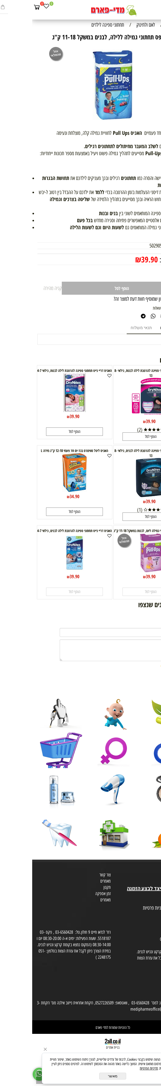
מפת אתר (152, 901)
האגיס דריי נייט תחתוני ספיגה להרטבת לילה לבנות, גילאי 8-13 (118, 373)
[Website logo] (80, 10)
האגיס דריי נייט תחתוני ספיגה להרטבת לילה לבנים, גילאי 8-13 (118, 453)
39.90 (117, 259)
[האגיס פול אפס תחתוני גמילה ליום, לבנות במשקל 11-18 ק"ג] (118, 570)
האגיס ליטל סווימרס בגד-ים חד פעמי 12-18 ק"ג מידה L (42, 450)
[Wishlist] (14, 7)
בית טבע (153, 882)
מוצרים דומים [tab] (139, 328)
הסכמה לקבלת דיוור (145, 920)
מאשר (80, 1076)
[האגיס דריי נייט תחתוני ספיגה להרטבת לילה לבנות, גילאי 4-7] (42, 410)
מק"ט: (151, 246)
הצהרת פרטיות (149, 914)
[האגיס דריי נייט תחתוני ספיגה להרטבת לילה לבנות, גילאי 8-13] (118, 415)
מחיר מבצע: (141, 259)
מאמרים (73, 881)
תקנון (75, 887)
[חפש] (146, 7)
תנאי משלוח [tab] (109, 328)
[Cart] (5, 7)
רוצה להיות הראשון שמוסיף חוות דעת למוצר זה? (118, 299)
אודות (155, 869)
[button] (118, 436)
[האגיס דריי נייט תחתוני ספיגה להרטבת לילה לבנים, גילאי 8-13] (119, 495)
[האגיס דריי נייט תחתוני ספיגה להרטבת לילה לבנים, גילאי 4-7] (42, 570)
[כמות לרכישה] (142, 273)
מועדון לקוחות (149, 875)
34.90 (42, 496)
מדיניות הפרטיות (117, 1068)
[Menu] (156, 7)
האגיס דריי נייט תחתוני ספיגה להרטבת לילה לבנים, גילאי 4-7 (42, 530)
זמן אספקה (71, 893)
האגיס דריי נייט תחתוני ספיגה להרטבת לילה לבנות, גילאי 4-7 (42, 370)
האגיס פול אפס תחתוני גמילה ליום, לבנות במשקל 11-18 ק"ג (118, 530)
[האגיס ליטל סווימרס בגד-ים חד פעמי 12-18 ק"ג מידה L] (42, 490)
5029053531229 (131, 246)
